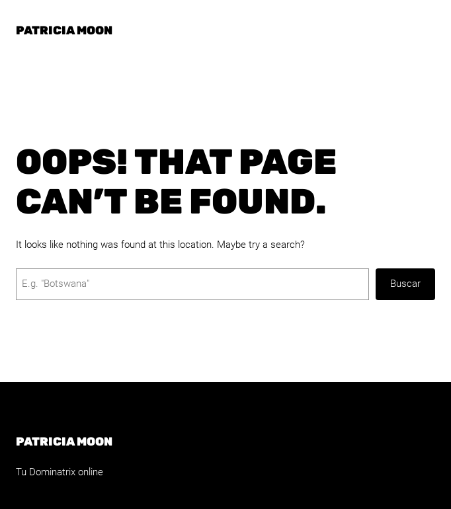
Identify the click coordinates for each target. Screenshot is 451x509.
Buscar (405, 284)
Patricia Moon (64, 30)
